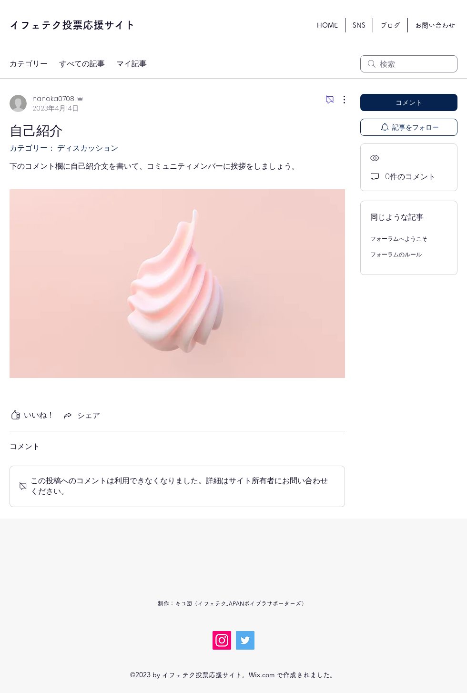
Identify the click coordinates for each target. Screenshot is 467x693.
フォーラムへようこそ (398, 238)
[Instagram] (222, 640)
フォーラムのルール (396, 254)
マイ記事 (131, 63)
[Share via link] (81, 415)
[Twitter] (245, 640)
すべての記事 (82, 63)
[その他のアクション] (339, 99)
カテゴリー (29, 63)
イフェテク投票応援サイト (72, 25)
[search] (408, 63)
